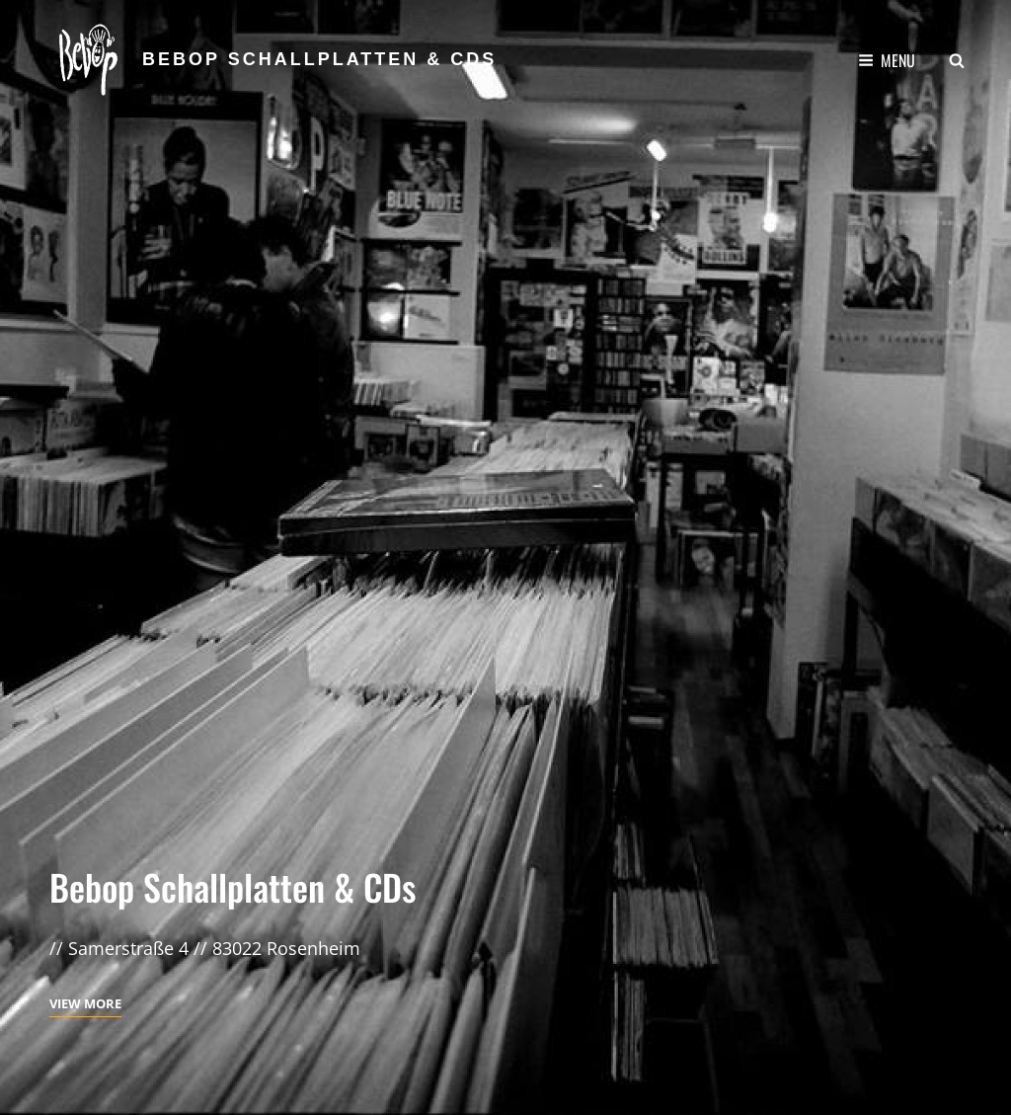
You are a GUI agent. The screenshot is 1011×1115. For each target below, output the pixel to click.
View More (85, 1003)
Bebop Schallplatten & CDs (319, 59)
